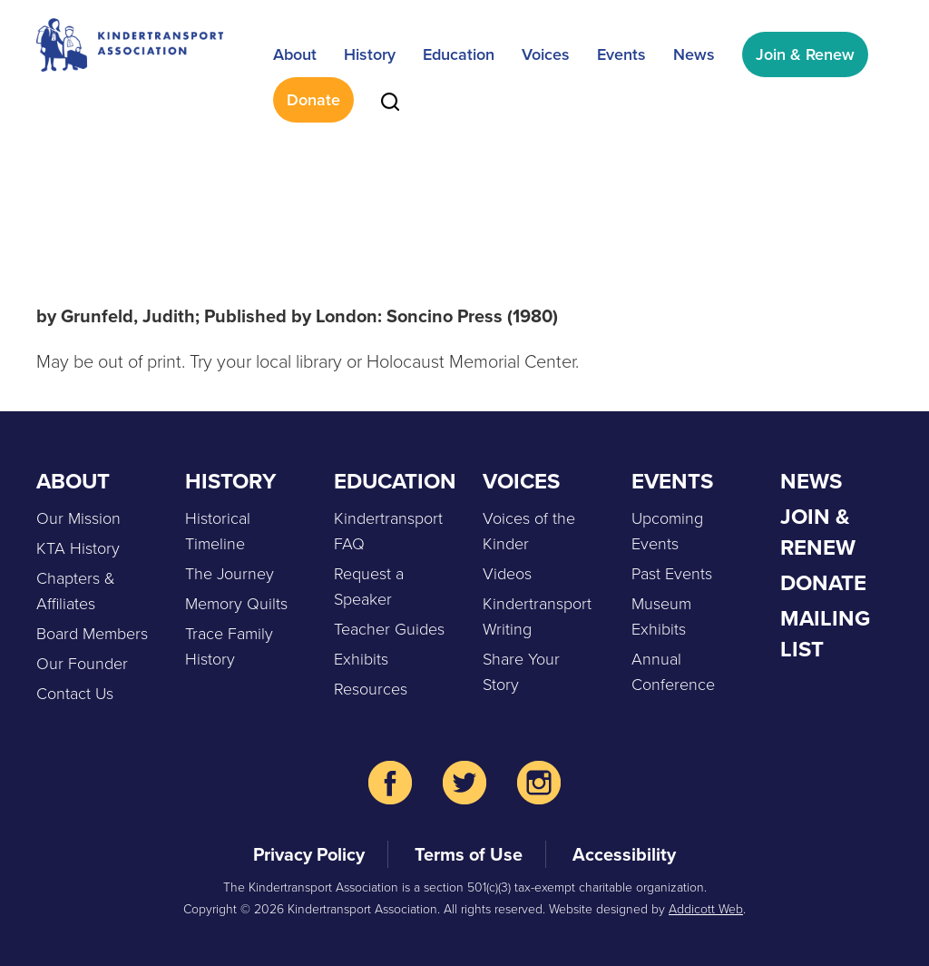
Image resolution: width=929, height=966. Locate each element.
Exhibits (361, 659)
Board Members (92, 634)
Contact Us (74, 693)
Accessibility (624, 854)
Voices (546, 54)
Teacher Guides (389, 629)
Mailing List (825, 633)
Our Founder (82, 663)
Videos (507, 574)
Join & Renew (805, 54)
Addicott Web (706, 909)
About (295, 54)
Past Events (671, 574)
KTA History (78, 548)
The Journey (229, 574)
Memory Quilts (236, 604)
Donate (313, 100)
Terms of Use (469, 854)
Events (621, 54)
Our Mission (78, 518)
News (694, 54)
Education (458, 54)
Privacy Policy (309, 854)
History (370, 54)
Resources (370, 689)
